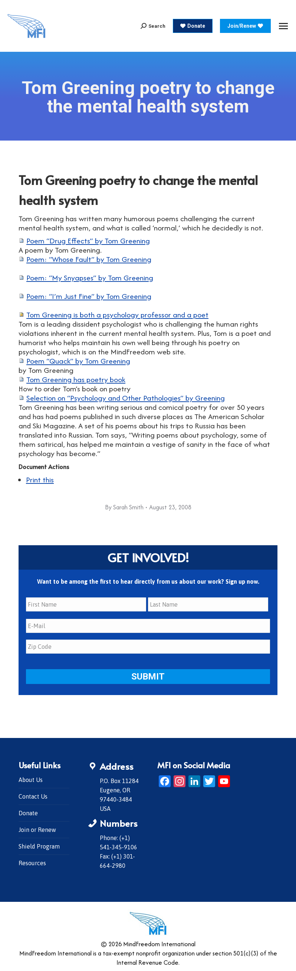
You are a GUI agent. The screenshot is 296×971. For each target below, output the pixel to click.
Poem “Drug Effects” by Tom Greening (88, 240)
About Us (31, 779)
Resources (32, 863)
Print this (40, 479)
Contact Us (33, 796)
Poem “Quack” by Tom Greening (78, 360)
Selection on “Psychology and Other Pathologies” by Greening (125, 397)
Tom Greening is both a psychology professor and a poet (117, 314)
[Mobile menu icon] (283, 26)
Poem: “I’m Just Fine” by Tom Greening (88, 296)
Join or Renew (37, 829)
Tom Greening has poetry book (75, 379)
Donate (28, 813)
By (124, 507)
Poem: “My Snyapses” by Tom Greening (89, 277)
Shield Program (39, 846)
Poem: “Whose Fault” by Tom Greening (88, 259)
